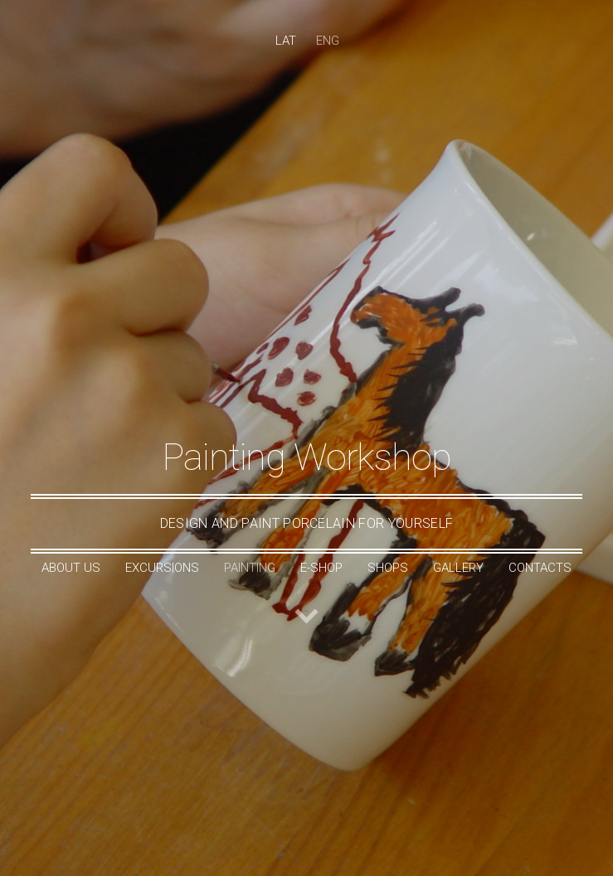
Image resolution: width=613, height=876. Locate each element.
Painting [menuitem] (249, 567)
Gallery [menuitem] (458, 567)
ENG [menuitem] (327, 40)
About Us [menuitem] (70, 567)
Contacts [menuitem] (540, 567)
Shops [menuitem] (387, 567)
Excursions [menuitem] (162, 567)
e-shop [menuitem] (321, 567)
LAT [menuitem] (285, 40)
